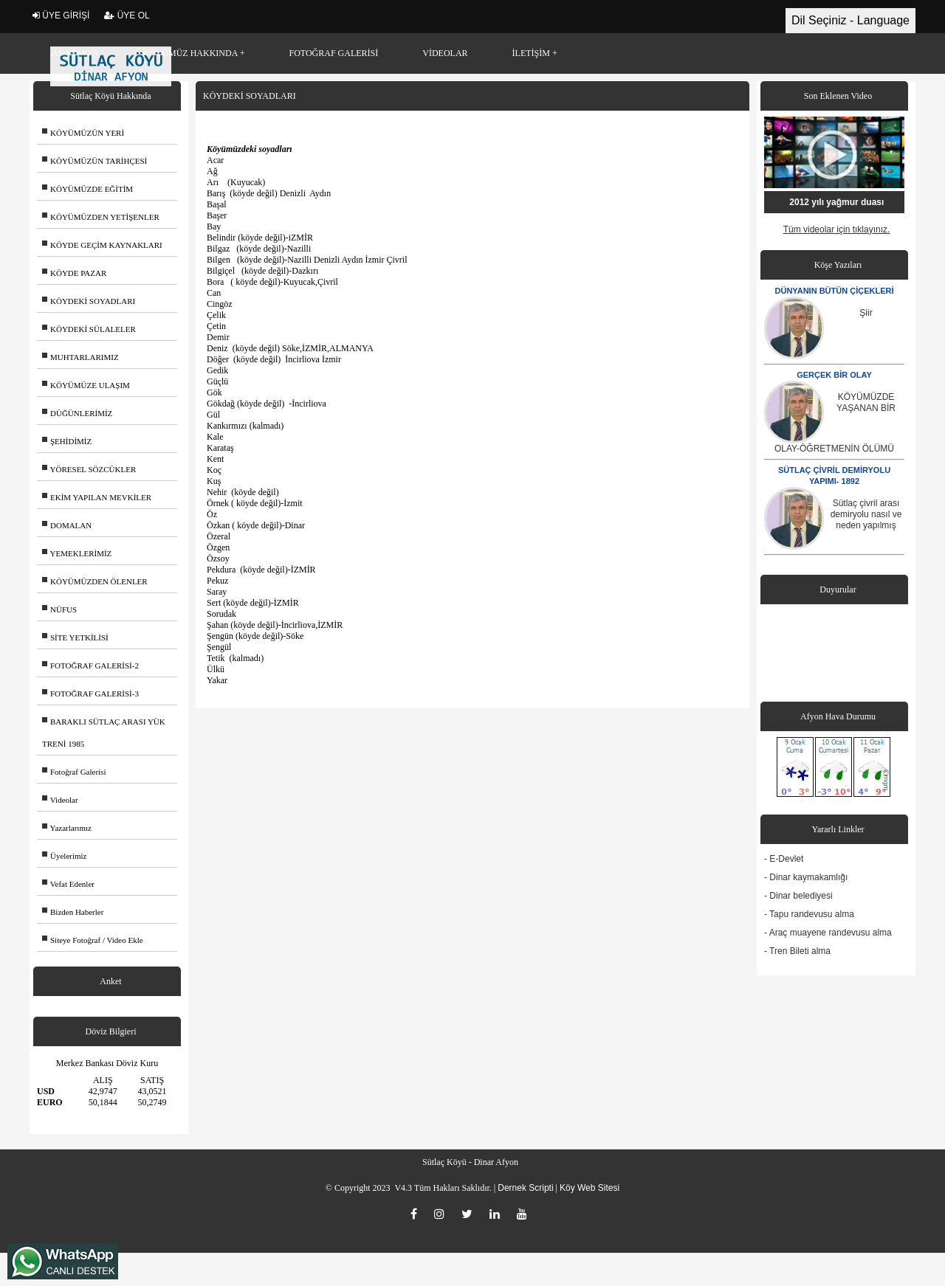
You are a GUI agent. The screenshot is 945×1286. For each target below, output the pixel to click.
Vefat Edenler (68, 883)
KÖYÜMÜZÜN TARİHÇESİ (94, 160)
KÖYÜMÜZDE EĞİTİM (87, 188)
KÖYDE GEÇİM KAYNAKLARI (102, 245)
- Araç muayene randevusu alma (828, 932)
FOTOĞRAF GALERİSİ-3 (90, 693)
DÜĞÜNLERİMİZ (77, 413)
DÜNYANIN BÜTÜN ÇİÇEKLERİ (834, 290)
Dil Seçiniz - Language (850, 20)
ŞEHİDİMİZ (67, 441)
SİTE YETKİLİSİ (75, 637)
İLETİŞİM (531, 53)
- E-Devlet (783, 859)
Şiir (865, 313)
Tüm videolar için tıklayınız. (836, 229)
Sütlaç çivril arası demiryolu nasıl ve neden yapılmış (866, 514)
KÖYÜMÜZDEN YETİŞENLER (100, 216)
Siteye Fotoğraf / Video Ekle (92, 940)
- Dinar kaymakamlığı (806, 877)
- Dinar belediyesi (798, 896)
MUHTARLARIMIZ (80, 357)
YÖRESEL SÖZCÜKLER (89, 469)
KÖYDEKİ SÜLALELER (89, 329)
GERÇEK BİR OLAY (834, 374)
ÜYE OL (126, 15)
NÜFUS (59, 609)
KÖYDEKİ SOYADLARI (88, 301)
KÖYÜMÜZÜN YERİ (83, 132)
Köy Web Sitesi (589, 1188)
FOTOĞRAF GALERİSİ (333, 53)
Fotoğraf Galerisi (74, 771)
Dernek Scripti (525, 1188)
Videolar (60, 799)
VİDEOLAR (444, 53)
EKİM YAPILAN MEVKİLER (96, 497)
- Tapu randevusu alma (809, 914)
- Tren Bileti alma (797, 951)
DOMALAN (67, 525)
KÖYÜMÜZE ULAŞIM (86, 385)
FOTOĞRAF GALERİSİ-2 (90, 665)
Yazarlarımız (67, 827)
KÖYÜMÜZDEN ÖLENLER (95, 581)
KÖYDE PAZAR (74, 273)
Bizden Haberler (72, 912)
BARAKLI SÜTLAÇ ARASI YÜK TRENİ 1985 (103, 732)
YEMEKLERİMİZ (76, 553)
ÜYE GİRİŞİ (60, 15)
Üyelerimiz (64, 855)
